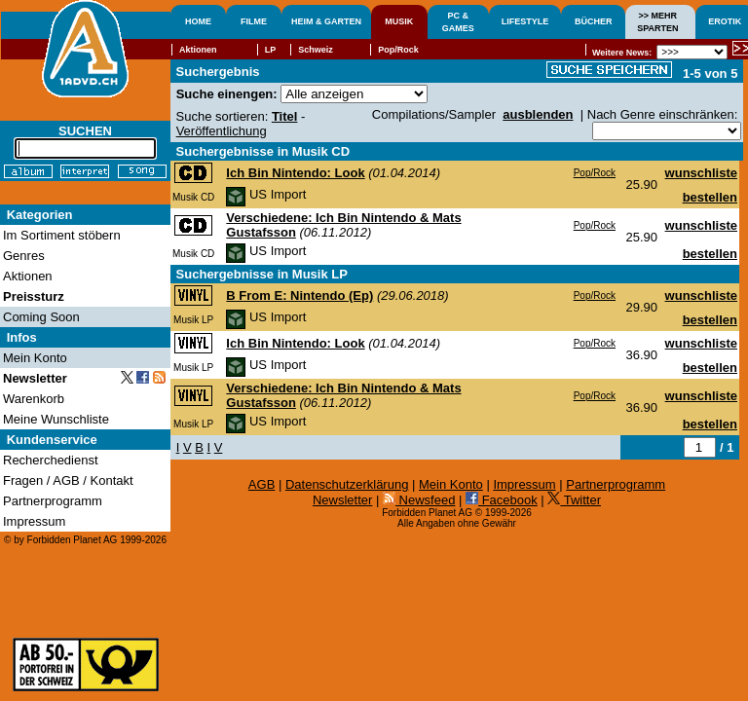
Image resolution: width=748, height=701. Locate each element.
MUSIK (399, 21)
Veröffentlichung (221, 131)
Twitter (574, 500)
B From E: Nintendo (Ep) (299, 295)
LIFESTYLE (525, 21)
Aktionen (198, 50)
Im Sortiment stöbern (62, 235)
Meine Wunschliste (56, 419)
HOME (198, 21)
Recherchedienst (50, 460)
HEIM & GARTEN (326, 21)
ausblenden (538, 114)
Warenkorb (33, 398)
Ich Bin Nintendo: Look (295, 173)
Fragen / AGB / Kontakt (68, 480)
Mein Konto (451, 484)
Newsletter (342, 500)
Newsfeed (419, 500)
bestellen (710, 197)
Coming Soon (41, 317)
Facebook (502, 500)
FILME (254, 21)
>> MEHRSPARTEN (657, 22)
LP (271, 50)
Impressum (524, 484)
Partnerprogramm (615, 484)
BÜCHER (594, 21)
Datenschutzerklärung (346, 484)
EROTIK (724, 21)
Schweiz (315, 50)
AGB (261, 484)
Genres (24, 255)
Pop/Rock (595, 172)
